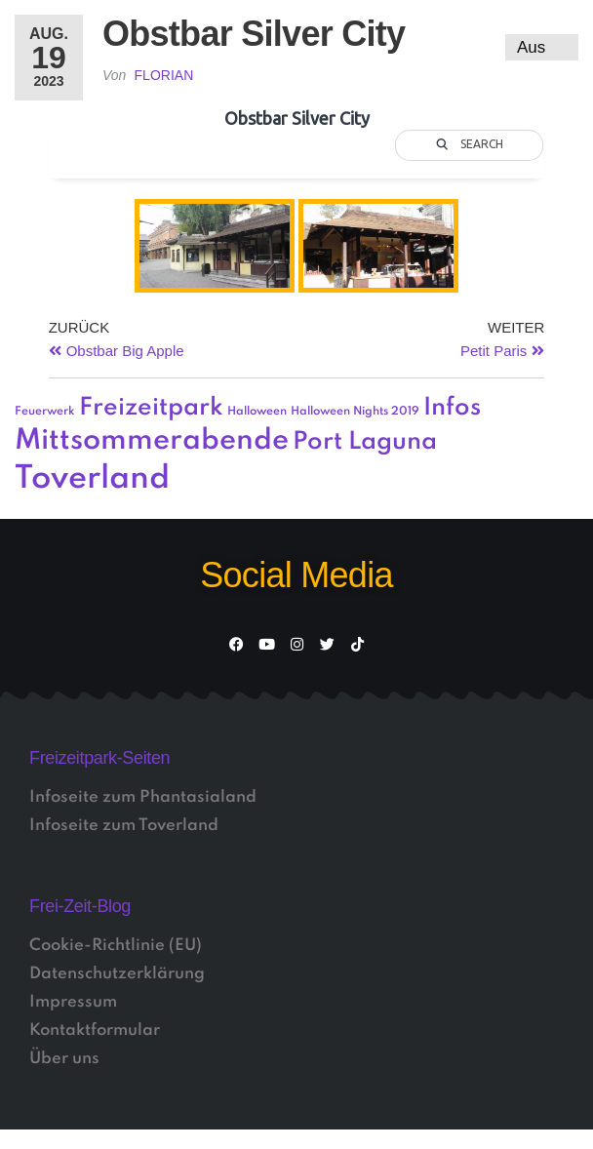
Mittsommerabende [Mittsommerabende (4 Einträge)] (152, 441)
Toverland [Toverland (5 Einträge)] (92, 479)
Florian (164, 75)
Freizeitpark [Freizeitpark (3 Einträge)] (151, 408)
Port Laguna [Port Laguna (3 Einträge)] (365, 442)
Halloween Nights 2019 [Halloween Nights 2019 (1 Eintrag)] (355, 411)
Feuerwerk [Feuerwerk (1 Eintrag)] (45, 411)
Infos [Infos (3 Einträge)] (452, 408)
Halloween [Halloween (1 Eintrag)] (257, 411)
